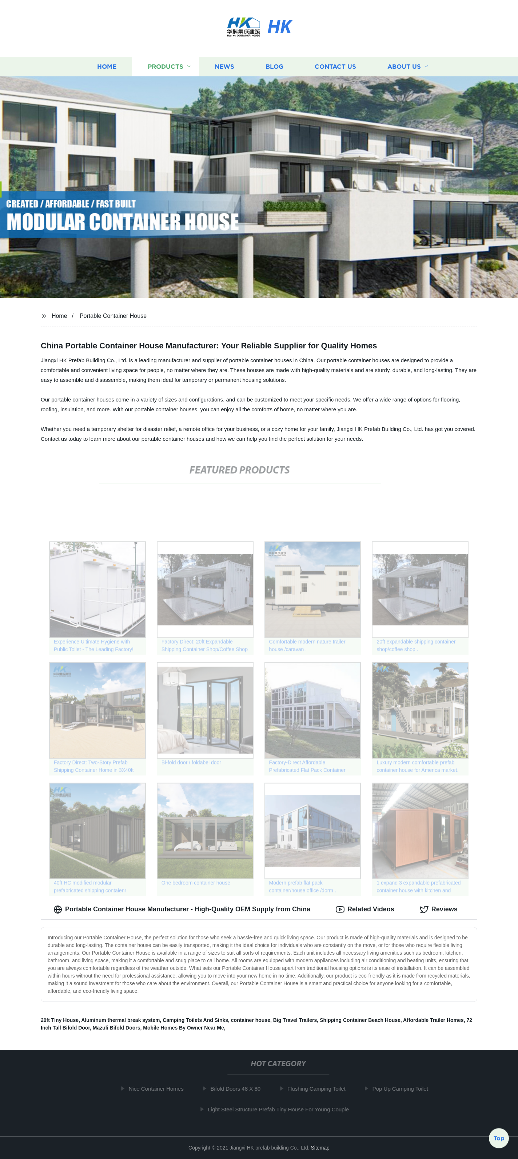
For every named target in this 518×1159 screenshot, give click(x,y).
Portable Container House (113, 316)
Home (106, 66)
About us (404, 66)
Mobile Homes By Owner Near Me (183, 1028)
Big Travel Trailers (295, 1020)
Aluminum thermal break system (120, 1020)
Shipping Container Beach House (360, 1020)
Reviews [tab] (439, 909)
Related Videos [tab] (365, 909)
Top (499, 1139)
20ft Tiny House (60, 1020)
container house (250, 1020)
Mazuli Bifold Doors (116, 1028)
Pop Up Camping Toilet (405, 1089)
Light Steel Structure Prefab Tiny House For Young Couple (283, 1109)
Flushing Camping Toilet (321, 1089)
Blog (274, 66)
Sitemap (320, 1148)
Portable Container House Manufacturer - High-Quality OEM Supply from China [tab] (181, 909)
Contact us (335, 66)
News (224, 66)
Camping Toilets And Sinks (195, 1020)
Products (165, 66)
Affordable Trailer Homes (433, 1020)
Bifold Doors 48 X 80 (240, 1089)
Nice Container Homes (161, 1089)
